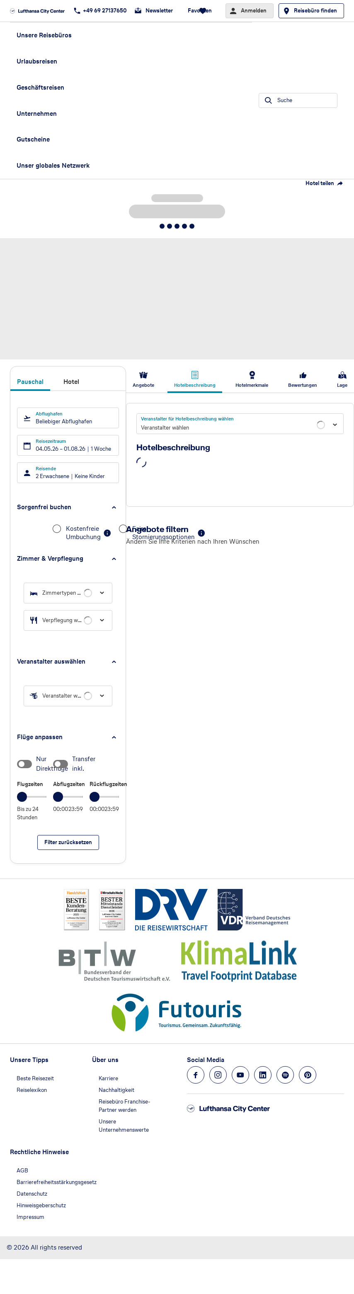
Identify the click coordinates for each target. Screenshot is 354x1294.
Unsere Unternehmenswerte (124, 1126)
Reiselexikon (32, 1090)
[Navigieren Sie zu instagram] (218, 1075)
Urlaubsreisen (37, 61)
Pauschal (30, 381)
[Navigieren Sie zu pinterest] (307, 1075)
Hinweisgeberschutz (41, 1205)
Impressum (30, 1217)
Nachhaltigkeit (116, 1090)
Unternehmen (37, 113)
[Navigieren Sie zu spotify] (285, 1075)
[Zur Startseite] (40, 10)
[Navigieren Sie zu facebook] (195, 1075)
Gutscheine (33, 139)
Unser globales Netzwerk (53, 165)
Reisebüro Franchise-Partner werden (124, 1106)
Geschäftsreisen (40, 87)
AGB (22, 1170)
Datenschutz (32, 1194)
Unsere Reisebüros (44, 35)
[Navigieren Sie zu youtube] (240, 1075)
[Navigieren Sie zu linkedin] (263, 1075)
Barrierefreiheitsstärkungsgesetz (57, 1182)
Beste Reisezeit (35, 1078)
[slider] (22, 797)
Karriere (108, 1078)
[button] (68, 507)
